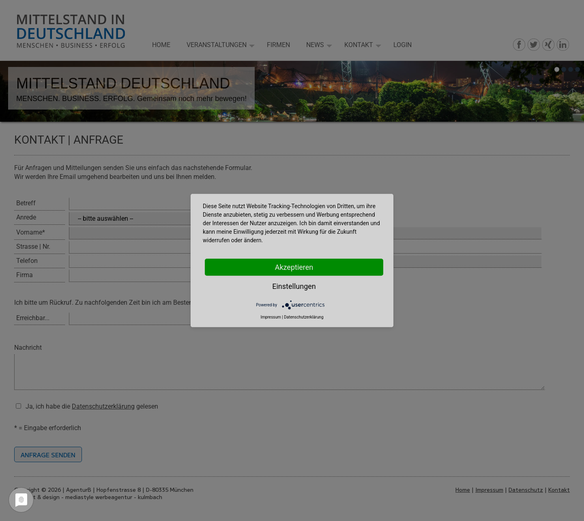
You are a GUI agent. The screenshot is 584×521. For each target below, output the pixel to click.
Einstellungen (294, 286)
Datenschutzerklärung (303, 317)
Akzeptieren (294, 267)
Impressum (270, 317)
